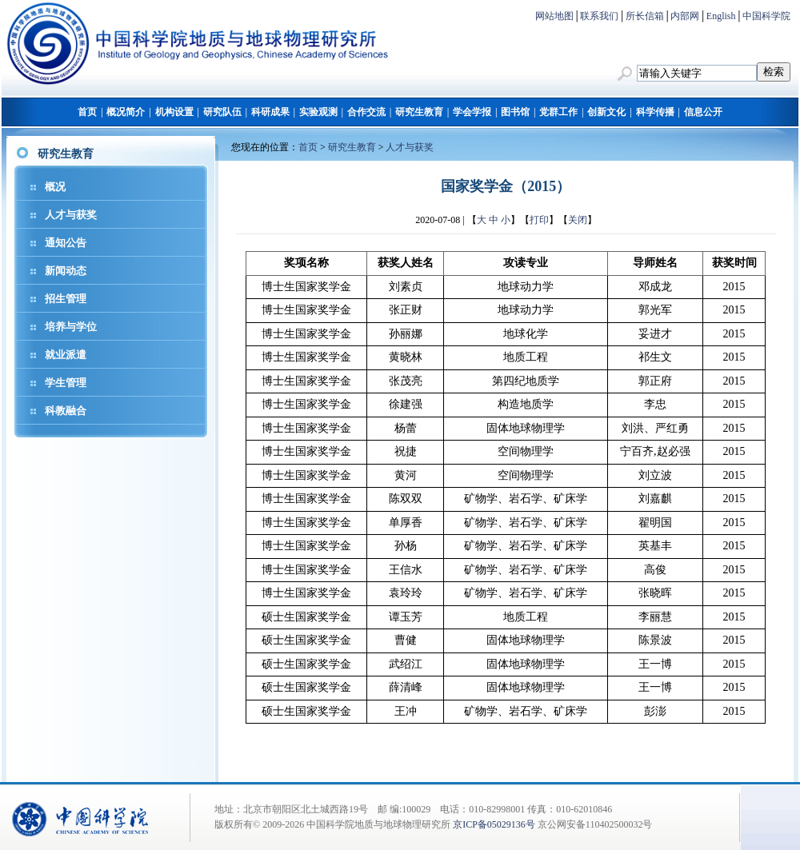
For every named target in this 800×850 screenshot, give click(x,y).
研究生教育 (419, 112)
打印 (539, 219)
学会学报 (472, 112)
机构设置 (174, 112)
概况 (55, 187)
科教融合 (65, 411)
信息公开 (703, 112)
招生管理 (65, 299)
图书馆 (515, 112)
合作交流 (366, 112)
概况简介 (125, 112)
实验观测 (318, 112)
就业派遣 (65, 355)
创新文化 (606, 112)
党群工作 (558, 112)
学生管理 (65, 383)
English (721, 16)
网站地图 (554, 16)
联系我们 (599, 16)
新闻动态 (65, 271)
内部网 (684, 16)
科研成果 (270, 112)
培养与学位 (71, 327)
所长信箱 (645, 16)
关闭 (577, 219)
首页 (87, 112)
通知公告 (65, 243)
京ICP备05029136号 (494, 824)
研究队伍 (222, 112)
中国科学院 (766, 16)
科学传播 (655, 112)
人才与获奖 (71, 215)
